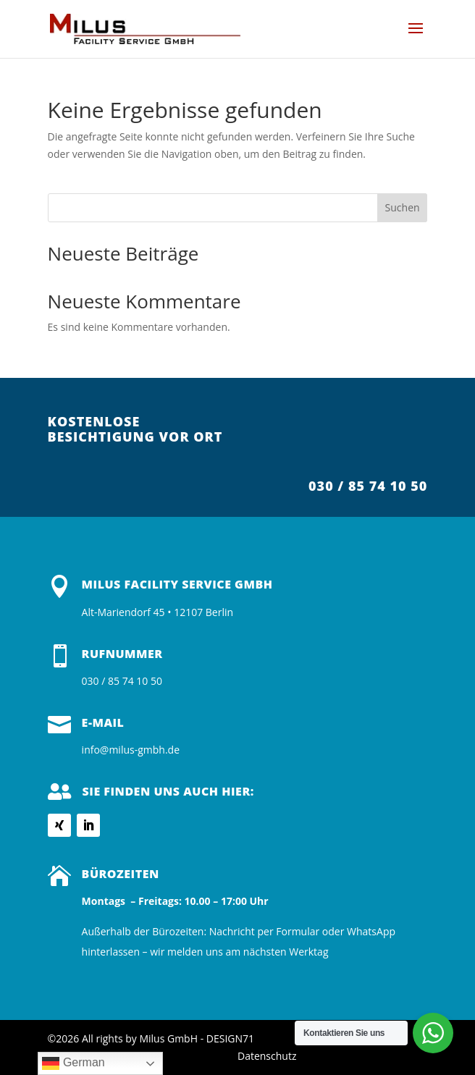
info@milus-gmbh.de (131, 749)
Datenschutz (267, 1056)
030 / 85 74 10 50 (367, 485)
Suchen (402, 207)
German (73, 1063)
